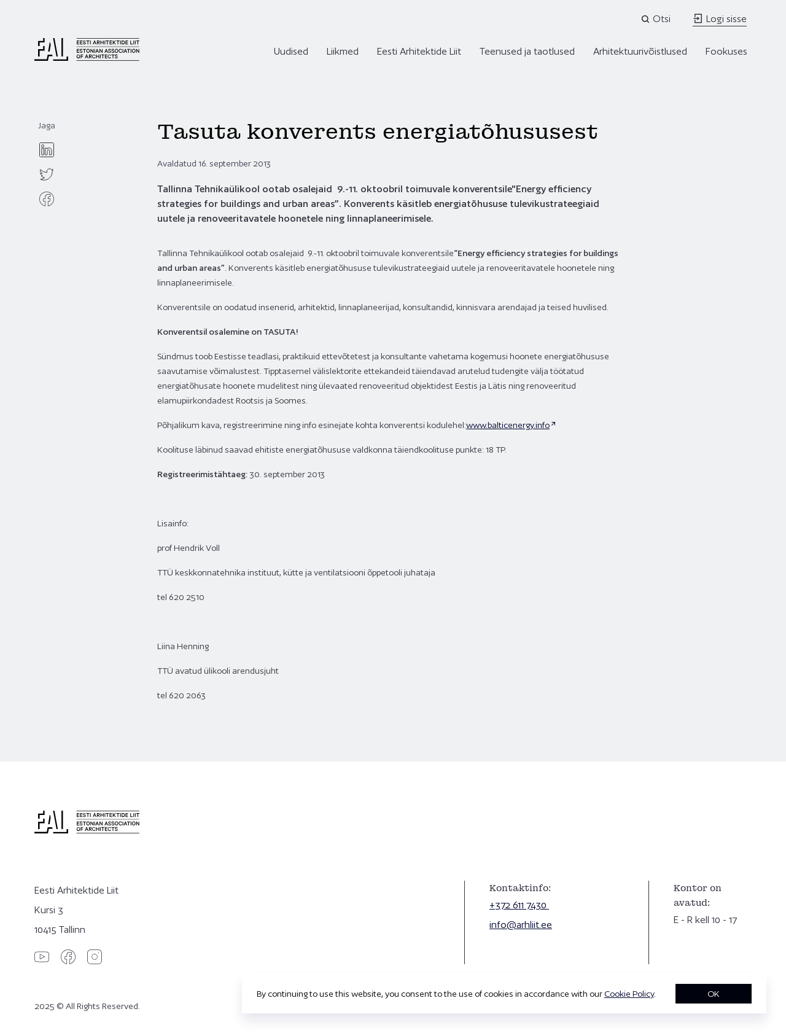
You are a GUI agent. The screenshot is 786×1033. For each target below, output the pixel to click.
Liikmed (343, 51)
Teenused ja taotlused (527, 51)
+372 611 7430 (519, 905)
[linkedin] (46, 150)
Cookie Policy (629, 994)
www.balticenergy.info (508, 425)
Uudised (291, 51)
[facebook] (46, 199)
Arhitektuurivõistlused (640, 51)
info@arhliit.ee (520, 924)
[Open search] (657, 19)
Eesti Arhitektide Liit (419, 51)
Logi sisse (720, 19)
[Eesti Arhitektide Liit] (86, 58)
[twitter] (46, 174)
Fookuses (726, 51)
